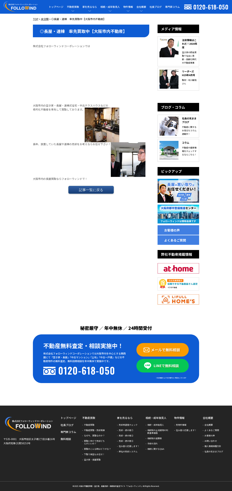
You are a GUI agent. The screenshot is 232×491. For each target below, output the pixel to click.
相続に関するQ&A (155, 449)
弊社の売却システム (128, 451)
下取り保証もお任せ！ (94, 454)
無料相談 (66, 439)
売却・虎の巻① (126, 430)
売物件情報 (181, 424)
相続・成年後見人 (110, 6)
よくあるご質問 (175, 240)
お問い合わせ (210, 441)
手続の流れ (152, 443)
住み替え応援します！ (129, 446)
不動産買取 (73, 6)
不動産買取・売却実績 (94, 430)
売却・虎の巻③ (126, 441)
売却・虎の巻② (126, 435)
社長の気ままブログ (213, 451)
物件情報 (128, 6)
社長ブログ (156, 6)
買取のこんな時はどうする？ (97, 449)
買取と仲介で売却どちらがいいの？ (94, 442)
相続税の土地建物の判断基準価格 (157, 431)
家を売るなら (89, 6)
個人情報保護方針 (212, 446)
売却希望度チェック (128, 424)
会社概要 (141, 6)
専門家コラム (172, 6)
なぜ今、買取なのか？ (94, 435)
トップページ (56, 6)
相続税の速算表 (154, 438)
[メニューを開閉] (73, 11)
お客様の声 (172, 230)
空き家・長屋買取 (92, 459)
